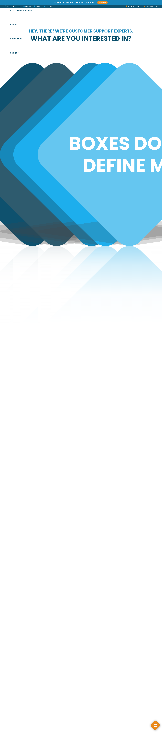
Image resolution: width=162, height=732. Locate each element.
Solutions (54, 8)
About (37, 6)
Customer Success (94, 8)
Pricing (116, 8)
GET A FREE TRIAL (133, 6)
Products (72, 8)
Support (54, 22)
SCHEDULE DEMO (151, 6)
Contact (48, 6)
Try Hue (102, 2)
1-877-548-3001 (12, 6)
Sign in (27, 6)
